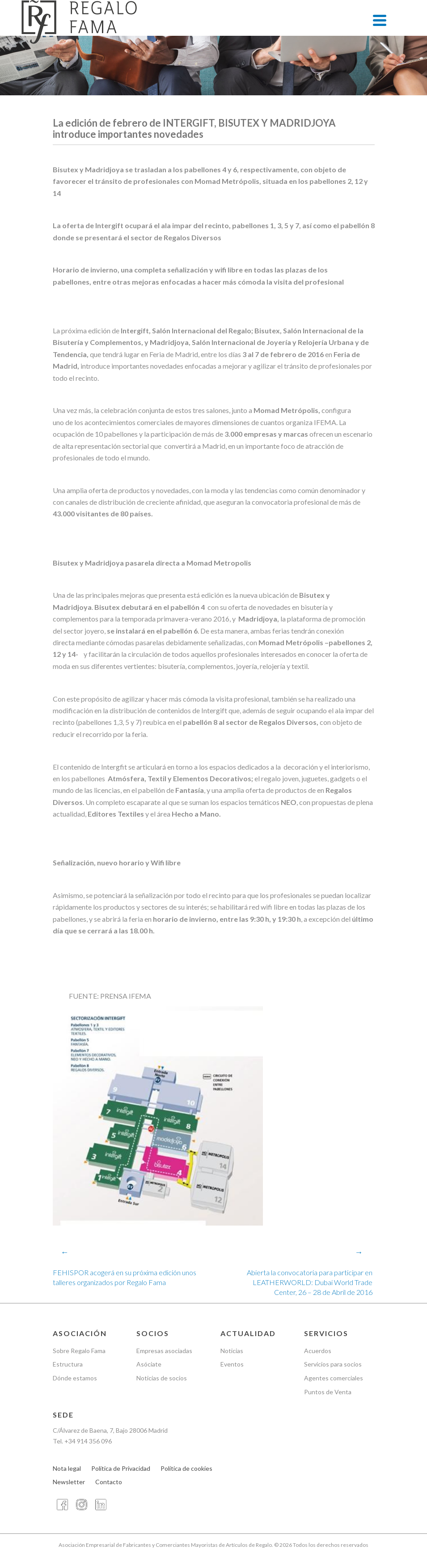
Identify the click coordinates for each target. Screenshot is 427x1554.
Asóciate (148, 1364)
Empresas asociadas (164, 1350)
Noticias (231, 1350)
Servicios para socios (333, 1364)
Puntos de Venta (327, 1392)
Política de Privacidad (120, 1468)
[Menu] (379, 20)
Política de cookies (186, 1468)
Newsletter (69, 1482)
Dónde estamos (75, 1378)
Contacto (108, 1482)
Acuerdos (317, 1350)
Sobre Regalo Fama (79, 1350)
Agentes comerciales (333, 1378)
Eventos (232, 1364)
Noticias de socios (161, 1378)
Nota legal (67, 1468)
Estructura (68, 1364)
